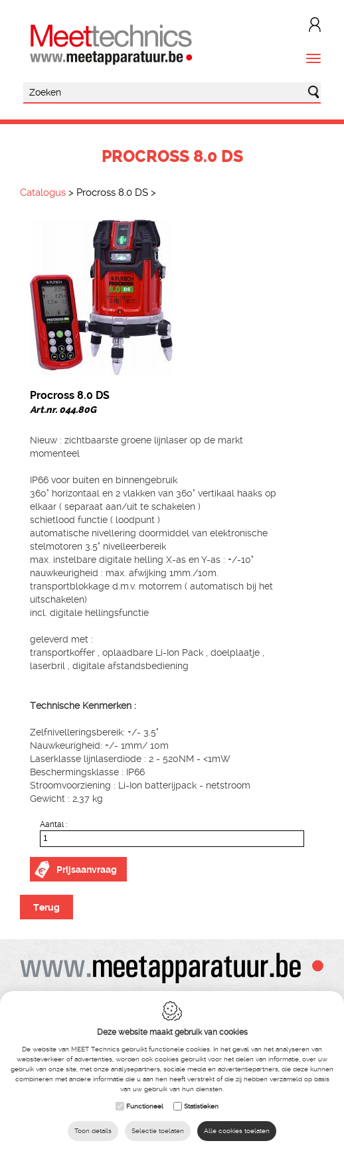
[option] (172, 297)
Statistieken (201, 1106)
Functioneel (144, 1106)
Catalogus (43, 192)
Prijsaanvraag (86, 869)
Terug (46, 907)
